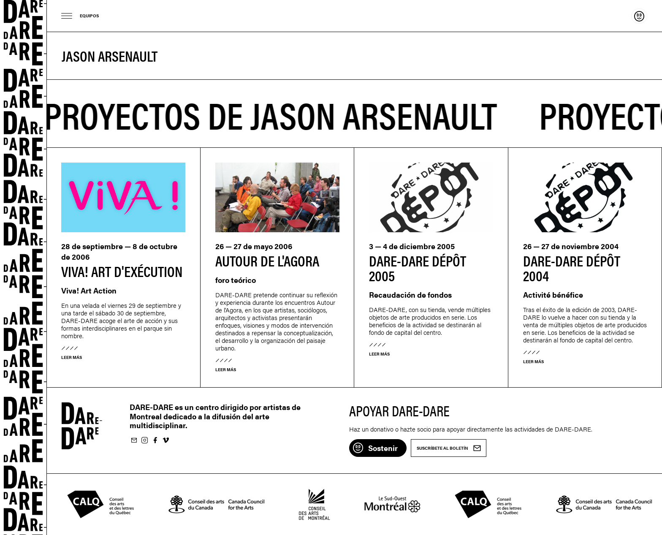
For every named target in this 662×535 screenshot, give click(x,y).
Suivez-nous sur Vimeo (165, 440)
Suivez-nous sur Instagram (144, 440)
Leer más (71, 357)
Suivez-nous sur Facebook (155, 440)
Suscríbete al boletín (134, 440)
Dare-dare (23, 267)
